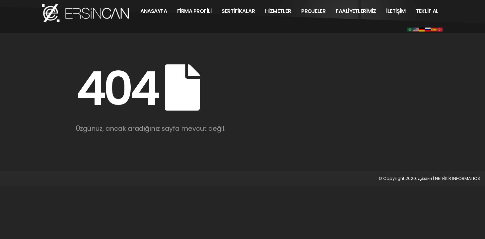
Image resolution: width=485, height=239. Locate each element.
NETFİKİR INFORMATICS (457, 178)
